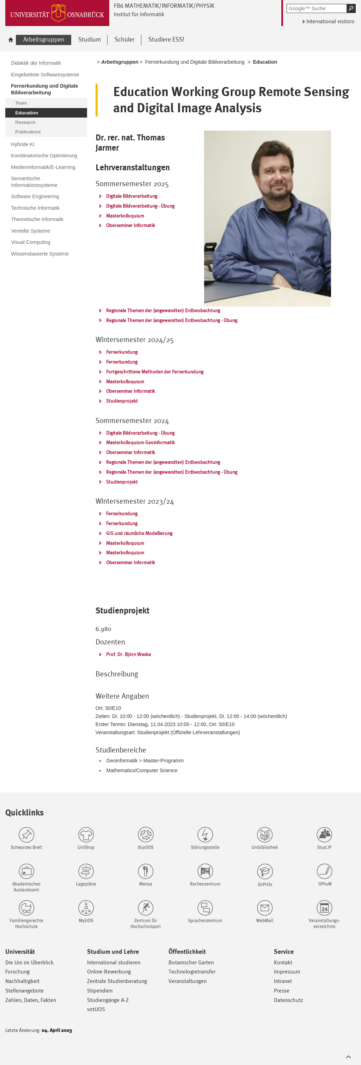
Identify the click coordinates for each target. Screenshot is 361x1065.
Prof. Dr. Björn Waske (128, 654)
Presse (281, 990)
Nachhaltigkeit (22, 981)
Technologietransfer (192, 971)
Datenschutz (288, 1000)
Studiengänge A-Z (108, 1000)
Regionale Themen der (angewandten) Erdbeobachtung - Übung (171, 320)
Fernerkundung (121, 352)
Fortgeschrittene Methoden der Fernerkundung (154, 371)
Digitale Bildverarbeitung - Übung (140, 206)
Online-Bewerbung (109, 971)
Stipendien (99, 990)
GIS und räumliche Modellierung (139, 533)
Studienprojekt (122, 401)
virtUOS (96, 1009)
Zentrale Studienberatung (117, 981)
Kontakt (283, 962)
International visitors (330, 21)
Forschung (17, 971)
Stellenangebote (24, 990)
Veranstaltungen (188, 981)
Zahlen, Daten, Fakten (30, 1000)
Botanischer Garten (191, 962)
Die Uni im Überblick (29, 962)
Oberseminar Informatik (130, 225)
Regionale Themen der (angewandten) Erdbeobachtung (163, 310)
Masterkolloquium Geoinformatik (140, 442)
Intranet (283, 981)
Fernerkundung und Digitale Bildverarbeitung (195, 62)
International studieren (113, 962)
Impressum (287, 971)
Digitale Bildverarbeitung (131, 196)
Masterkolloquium (125, 216)
